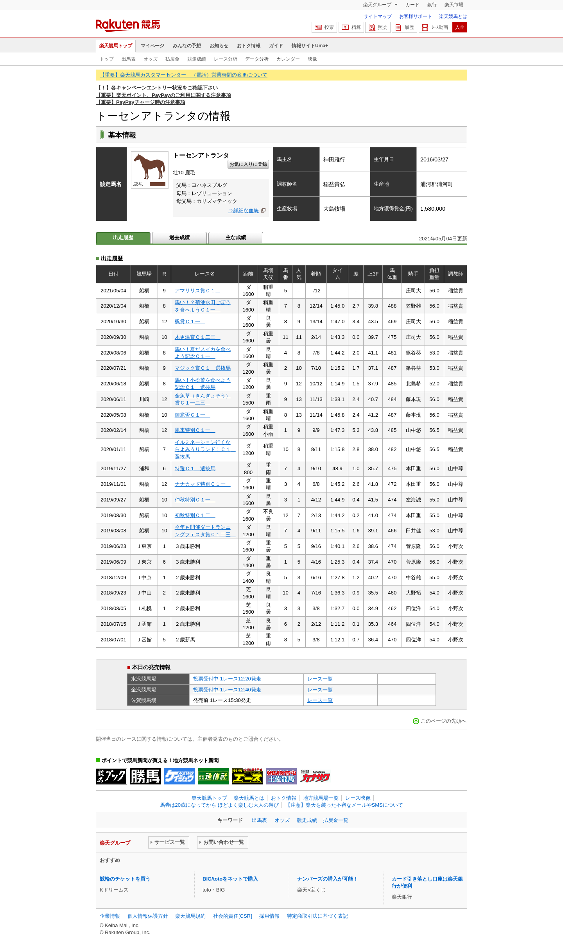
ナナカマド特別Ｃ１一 (203, 484)
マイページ (152, 45)
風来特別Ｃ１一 (195, 430)
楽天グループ (378, 4)
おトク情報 (248, 45)
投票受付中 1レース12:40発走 (227, 690)
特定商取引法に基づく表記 (317, 916)
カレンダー (288, 59)
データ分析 (257, 59)
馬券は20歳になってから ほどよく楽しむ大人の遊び (219, 805)
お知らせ (219, 45)
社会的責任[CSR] (232, 916)
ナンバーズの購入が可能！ (327, 879)
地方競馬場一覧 (321, 798)
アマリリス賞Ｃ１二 (200, 291)
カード (412, 4)
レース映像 (358, 798)
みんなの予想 (187, 45)
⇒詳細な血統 (243, 210)
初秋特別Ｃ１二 (195, 515)
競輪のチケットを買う (125, 879)
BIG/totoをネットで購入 (230, 879)
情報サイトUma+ (310, 45)
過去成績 (179, 237)
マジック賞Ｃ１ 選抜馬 (203, 368)
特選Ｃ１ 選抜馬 (195, 468)
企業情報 (110, 916)
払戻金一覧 (335, 820)
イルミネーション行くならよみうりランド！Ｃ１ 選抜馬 (205, 449)
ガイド (276, 45)
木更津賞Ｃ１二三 (198, 337)
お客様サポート (415, 16)
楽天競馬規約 (190, 916)
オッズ (150, 59)
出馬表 (129, 59)
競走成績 (196, 59)
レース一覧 (320, 679)
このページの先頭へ (443, 721)
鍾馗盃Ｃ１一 (192, 415)
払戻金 (172, 59)
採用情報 (269, 916)
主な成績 (236, 237)
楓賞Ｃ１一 (190, 321)
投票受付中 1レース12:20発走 (227, 679)
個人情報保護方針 (147, 916)
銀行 (432, 4)
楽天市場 (454, 4)
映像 (312, 59)
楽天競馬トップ (115, 45)
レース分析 (225, 59)
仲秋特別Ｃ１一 (195, 500)
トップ (107, 59)
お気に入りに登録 (248, 164)
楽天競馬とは (453, 16)
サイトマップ (378, 16)
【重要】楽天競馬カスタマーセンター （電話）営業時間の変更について (183, 75)
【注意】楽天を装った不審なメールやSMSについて (344, 805)
